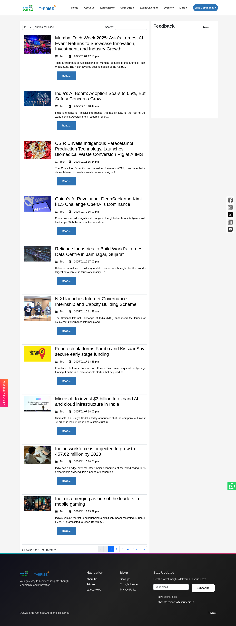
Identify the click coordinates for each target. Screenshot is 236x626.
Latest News (107, 7)
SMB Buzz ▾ (127, 7)
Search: (109, 27)
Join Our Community (3, 393)
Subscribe (203, 588)
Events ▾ (169, 7)
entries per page (44, 27)
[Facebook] (28, 592)
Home (74, 7)
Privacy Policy (128, 589)
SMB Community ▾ (205, 7)
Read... (66, 75)
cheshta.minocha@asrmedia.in (176, 602)
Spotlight (125, 579)
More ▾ (183, 7)
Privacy (212, 612)
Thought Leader (129, 584)
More (206, 27)
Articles (91, 584)
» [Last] (144, 549)
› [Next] (136, 549)
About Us (92, 579)
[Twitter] (21, 592)
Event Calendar (149, 7)
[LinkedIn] (40, 592)
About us (89, 7)
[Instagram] (34, 592)
